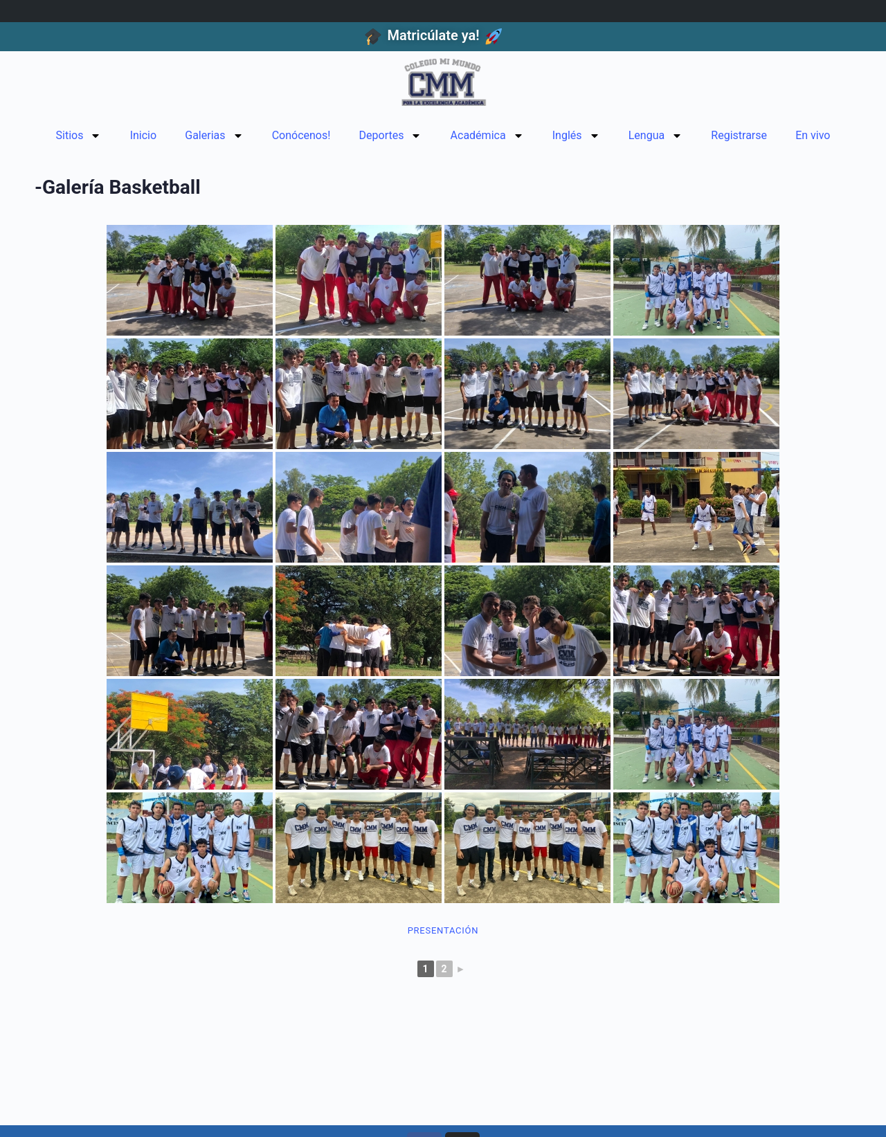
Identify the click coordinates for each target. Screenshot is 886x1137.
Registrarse (739, 135)
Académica (487, 135)
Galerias (214, 135)
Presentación (443, 930)
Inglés (576, 135)
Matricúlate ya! (433, 35)
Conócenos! (301, 135)
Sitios (79, 135)
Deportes (390, 135)
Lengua (655, 135)
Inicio (143, 135)
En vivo (812, 135)
